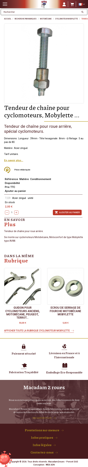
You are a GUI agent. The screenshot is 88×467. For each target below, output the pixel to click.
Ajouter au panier (67, 212)
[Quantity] (11, 212)
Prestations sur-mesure (42, 430)
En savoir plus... (13, 160)
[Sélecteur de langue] (81, 4)
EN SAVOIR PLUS (42, 417)
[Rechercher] (40, 12)
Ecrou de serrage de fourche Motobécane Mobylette (65, 311)
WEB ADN (50, 465)
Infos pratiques (42, 437)
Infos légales (42, 445)
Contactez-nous (42, 452)
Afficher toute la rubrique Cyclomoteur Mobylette (37, 330)
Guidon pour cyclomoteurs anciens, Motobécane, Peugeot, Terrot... (22, 312)
